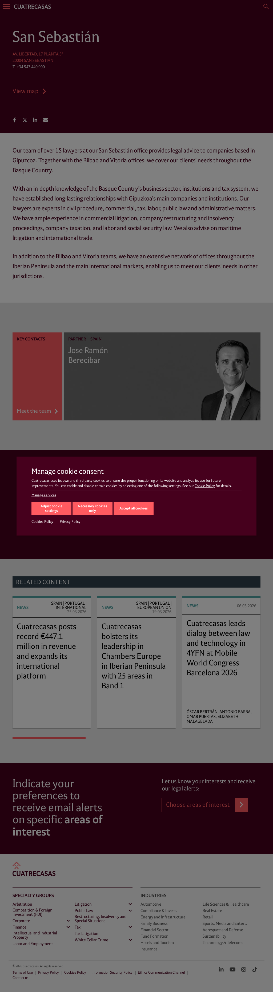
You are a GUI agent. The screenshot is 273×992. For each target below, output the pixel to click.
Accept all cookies (133, 508)
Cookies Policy (42, 522)
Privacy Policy (70, 522)
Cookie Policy (205, 486)
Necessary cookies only (92, 508)
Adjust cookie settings (51, 508)
